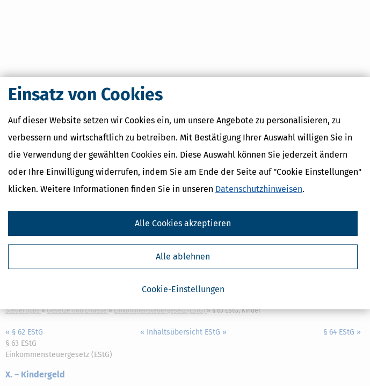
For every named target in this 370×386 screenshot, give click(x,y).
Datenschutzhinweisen (258, 189)
